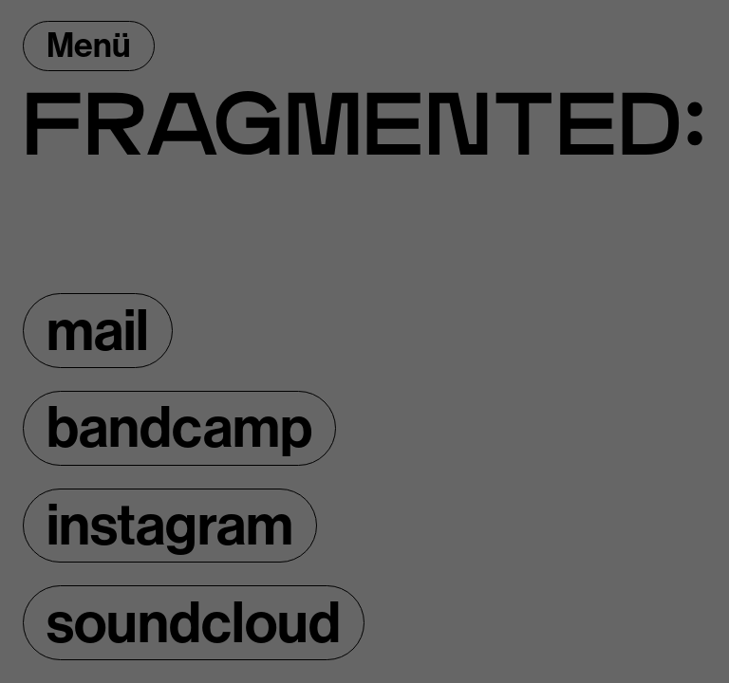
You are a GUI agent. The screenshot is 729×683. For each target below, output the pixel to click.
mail (98, 331)
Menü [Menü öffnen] (89, 45)
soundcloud (194, 623)
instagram (170, 525)
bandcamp (179, 428)
